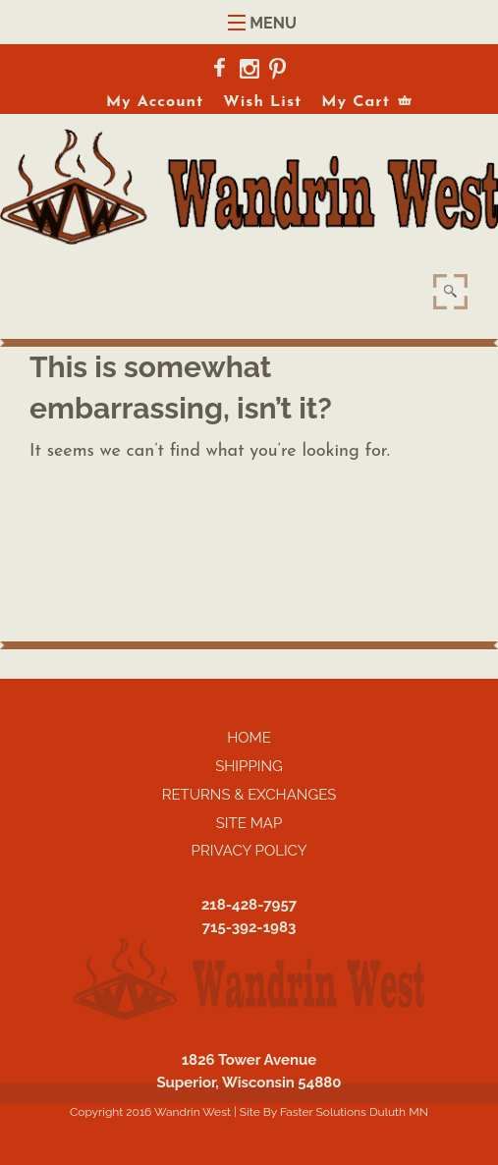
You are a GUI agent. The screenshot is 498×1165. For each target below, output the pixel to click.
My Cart (355, 102)
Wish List (262, 102)
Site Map (249, 823)
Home (249, 738)
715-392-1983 (249, 927)
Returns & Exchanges (249, 795)
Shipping (249, 766)
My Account (154, 102)
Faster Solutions (323, 1112)
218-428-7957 (249, 905)
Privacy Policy (249, 851)
